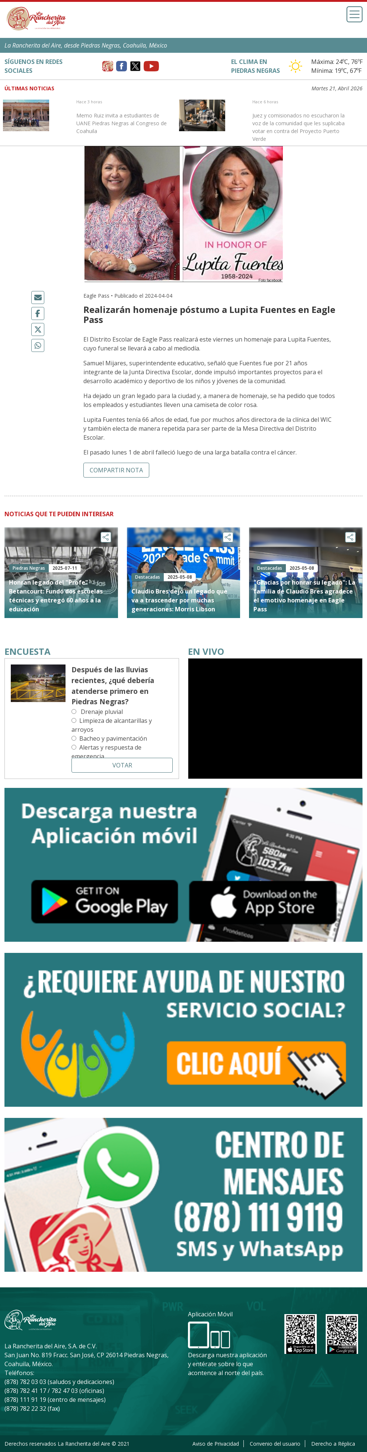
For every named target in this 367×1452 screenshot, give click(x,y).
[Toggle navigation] (355, 14)
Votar (122, 765)
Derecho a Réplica (333, 1443)
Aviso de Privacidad (215, 1443)
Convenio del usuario (275, 1443)
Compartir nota (116, 470)
